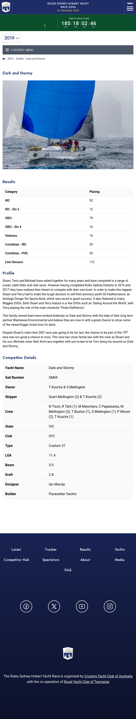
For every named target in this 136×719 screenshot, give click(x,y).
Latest (16, 549)
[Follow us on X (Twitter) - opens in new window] (54, 606)
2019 (10, 58)
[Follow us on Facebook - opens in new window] (26, 606)
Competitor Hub (16, 559)
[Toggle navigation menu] (68, 50)
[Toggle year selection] (12, 38)
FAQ (68, 570)
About (85, 559)
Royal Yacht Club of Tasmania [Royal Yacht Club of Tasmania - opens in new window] (86, 682)
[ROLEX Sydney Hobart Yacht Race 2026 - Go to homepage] (6, 7)
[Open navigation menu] (130, 7)
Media (119, 559)
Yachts (20, 58)
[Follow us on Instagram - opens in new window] (110, 606)
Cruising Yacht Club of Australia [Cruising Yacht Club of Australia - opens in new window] (108, 676)
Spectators (50, 559)
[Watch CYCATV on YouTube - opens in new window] (82, 606)
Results (85, 549)
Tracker (51, 549)
